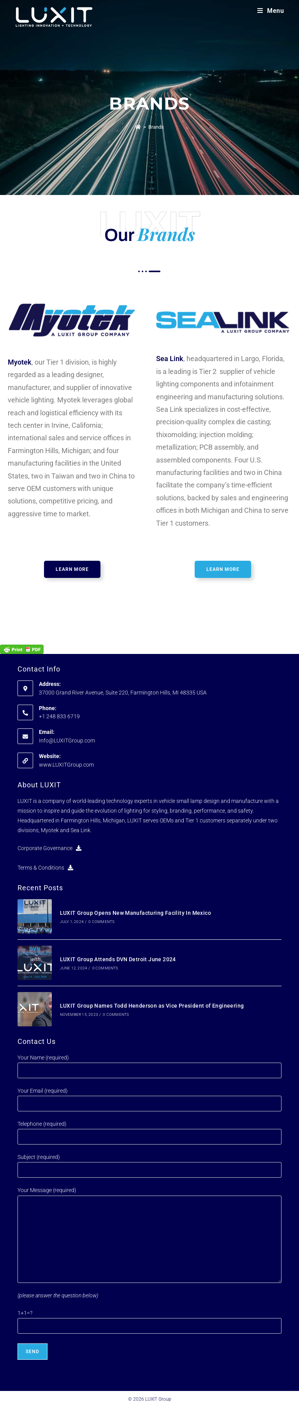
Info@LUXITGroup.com (67, 740)
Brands (156, 127)
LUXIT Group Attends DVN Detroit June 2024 (117, 958)
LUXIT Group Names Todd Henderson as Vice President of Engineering (151, 1003)
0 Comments (101, 921)
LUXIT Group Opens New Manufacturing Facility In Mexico (134, 912)
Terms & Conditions (45, 868)
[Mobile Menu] (270, 10)
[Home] (138, 127)
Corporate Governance (49, 848)
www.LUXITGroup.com (66, 765)
